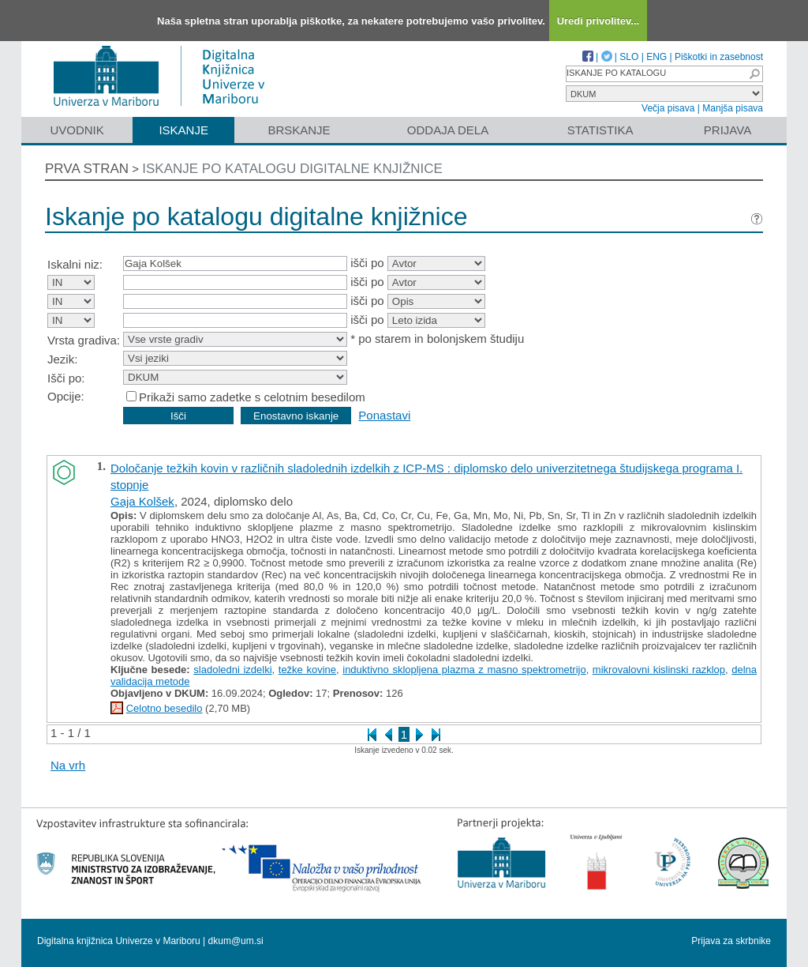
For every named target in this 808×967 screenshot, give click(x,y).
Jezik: (62, 359)
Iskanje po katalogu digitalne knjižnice (292, 168)
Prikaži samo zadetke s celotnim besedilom (252, 397)
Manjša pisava (732, 108)
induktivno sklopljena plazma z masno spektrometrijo (463, 669)
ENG (656, 56)
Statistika (600, 130)
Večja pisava (668, 108)
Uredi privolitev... (598, 21)
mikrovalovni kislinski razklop (659, 669)
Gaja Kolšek (142, 501)
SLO (628, 56)
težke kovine (307, 669)
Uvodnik (76, 130)
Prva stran (87, 168)
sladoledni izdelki (232, 669)
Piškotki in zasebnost (719, 56)
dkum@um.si (236, 940)
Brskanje (298, 130)
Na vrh (67, 765)
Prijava (727, 130)
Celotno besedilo (164, 708)
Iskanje (183, 130)
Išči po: (66, 378)
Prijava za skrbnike (731, 940)
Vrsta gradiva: (83, 340)
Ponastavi (384, 415)
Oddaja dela (447, 130)
